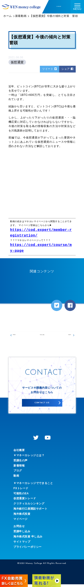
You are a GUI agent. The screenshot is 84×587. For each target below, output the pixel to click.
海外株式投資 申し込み (28, 539)
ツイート (49, 68)
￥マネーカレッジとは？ (29, 458)
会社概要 (19, 452)
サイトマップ (21, 544)
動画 (16, 478)
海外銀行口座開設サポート (30, 511)
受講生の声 (20, 463)
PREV (17, 336)
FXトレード (20, 491)
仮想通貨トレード (24, 501)
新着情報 (19, 468)
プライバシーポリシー (27, 549)
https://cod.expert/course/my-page (41, 248)
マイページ (20, 521)
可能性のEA (21, 495)
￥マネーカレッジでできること (33, 485)
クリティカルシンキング (29, 506)
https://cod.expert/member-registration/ (41, 233)
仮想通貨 (17, 62)
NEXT (66, 336)
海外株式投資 (21, 516)
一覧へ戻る (42, 336)
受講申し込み (21, 534)
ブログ (17, 473)
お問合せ (19, 528)
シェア (67, 68)
